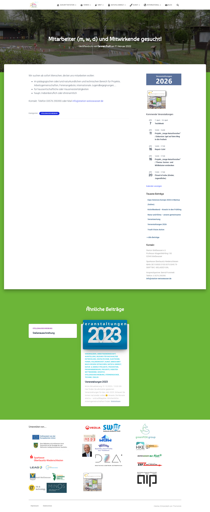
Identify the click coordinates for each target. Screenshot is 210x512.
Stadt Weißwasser (40, 476)
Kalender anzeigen (154, 186)
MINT (99, 5)
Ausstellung (90, 356)
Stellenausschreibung (49, 113)
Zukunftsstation (66, 5)
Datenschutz (47, 506)
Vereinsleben (90, 354)
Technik (88, 377)
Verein (85, 5)
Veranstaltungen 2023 (96, 381)
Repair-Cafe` (160, 149)
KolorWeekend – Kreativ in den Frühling (164, 209)
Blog (168, 5)
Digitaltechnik (103, 359)
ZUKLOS (95, 377)
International (152, 5)
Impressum (35, 506)
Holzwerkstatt (97, 362)
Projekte (106, 369)
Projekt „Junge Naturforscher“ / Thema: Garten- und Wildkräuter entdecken (168, 162)
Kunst (135, 5)
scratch (101, 372)
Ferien (87, 362)
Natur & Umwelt (117, 5)
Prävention (113, 367)
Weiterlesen (116, 401)
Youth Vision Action (156, 230)
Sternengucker (112, 375)
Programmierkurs (93, 369)
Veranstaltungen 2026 (157, 224)
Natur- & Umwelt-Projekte (96, 367)
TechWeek (159, 123)
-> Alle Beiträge (152, 237)
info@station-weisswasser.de (87, 101)
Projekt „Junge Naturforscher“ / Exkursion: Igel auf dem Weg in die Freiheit (168, 136)
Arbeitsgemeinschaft (106, 354)
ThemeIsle (177, 506)
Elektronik (115, 359)
